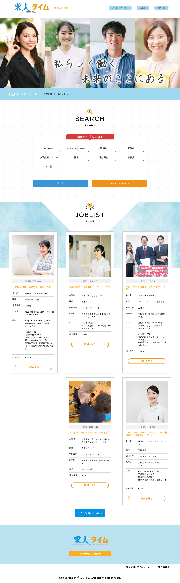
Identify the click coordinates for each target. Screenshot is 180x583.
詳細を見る (33, 367)
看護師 (131, 148)
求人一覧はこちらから (90, 512)
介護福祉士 (103, 148)
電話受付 (103, 157)
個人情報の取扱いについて (139, 567)
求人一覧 (161, 8)
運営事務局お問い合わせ (90, 554)
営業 (76, 157)
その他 (48, 166)
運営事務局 (164, 567)
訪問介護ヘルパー (49, 157)
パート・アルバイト (120, 8)
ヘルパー (48, 148)
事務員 (131, 157)
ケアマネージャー (76, 148)
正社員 (142, 8)
